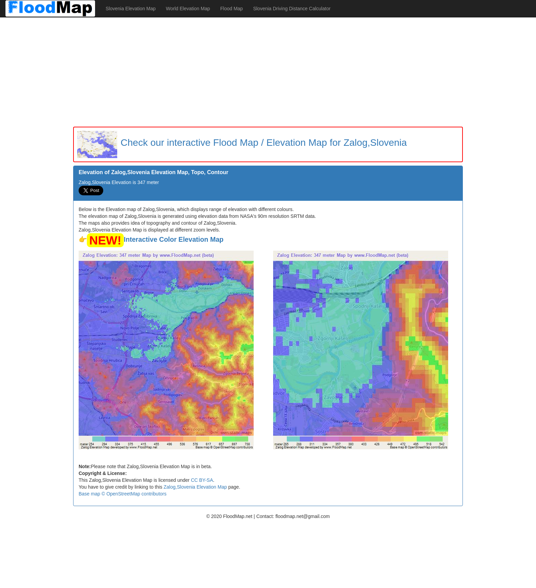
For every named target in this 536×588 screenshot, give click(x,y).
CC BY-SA (202, 480)
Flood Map (231, 8)
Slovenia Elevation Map (131, 8)
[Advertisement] (268, 72)
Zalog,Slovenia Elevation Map (195, 487)
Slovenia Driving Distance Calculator (291, 8)
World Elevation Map (188, 8)
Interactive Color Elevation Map (174, 239)
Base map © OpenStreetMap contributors (122, 493)
